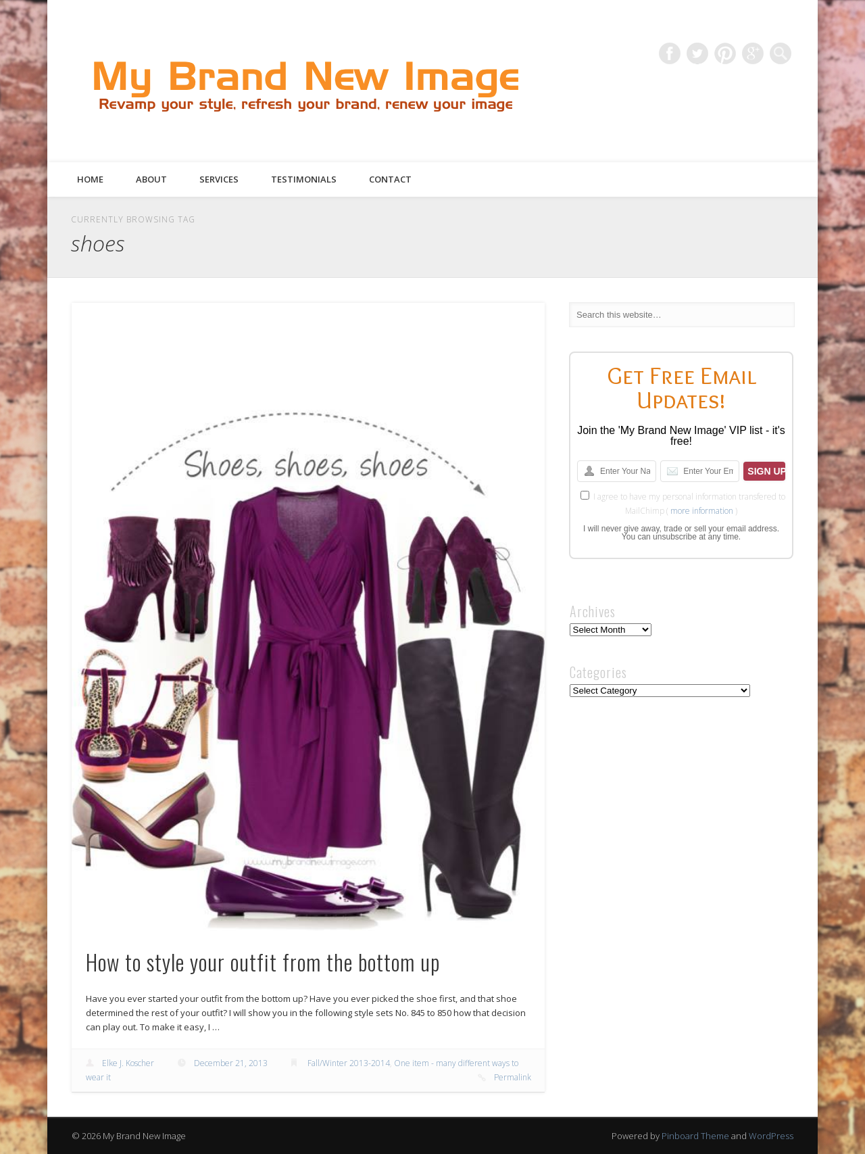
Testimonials (304, 179)
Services (219, 179)
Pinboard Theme (695, 1136)
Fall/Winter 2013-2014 (348, 1063)
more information (701, 510)
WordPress (771, 1136)
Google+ (753, 53)
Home (90, 179)
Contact (390, 179)
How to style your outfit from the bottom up (263, 962)
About (151, 179)
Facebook (670, 53)
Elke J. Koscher (128, 1063)
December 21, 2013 (231, 1063)
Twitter (697, 53)
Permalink (512, 1077)
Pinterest (725, 53)
